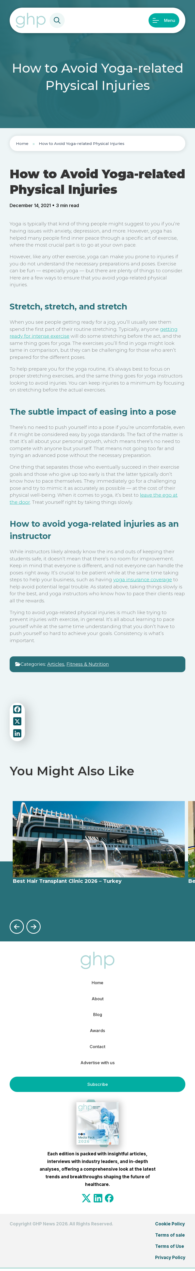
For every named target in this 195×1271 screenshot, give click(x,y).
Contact (97, 1048)
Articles (55, 664)
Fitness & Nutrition (88, 664)
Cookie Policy (170, 1226)
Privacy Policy (170, 1260)
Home (22, 143)
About (97, 999)
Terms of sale (170, 1237)
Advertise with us (97, 1065)
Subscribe (97, 1086)
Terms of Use (169, 1249)
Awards (97, 1032)
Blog (97, 1015)
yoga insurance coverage (142, 580)
